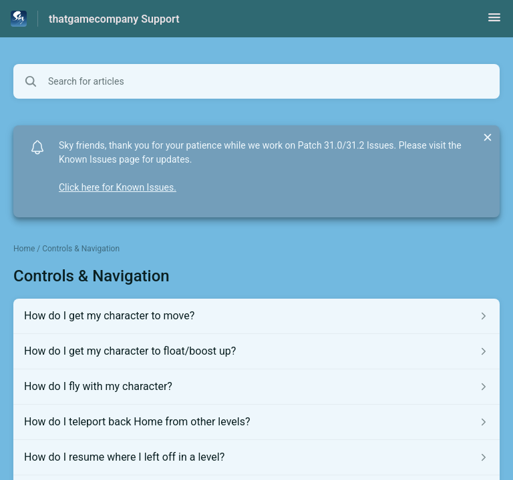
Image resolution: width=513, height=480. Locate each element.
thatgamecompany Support (114, 19)
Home (24, 248)
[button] (494, 21)
